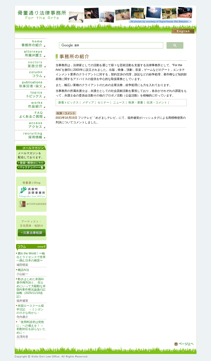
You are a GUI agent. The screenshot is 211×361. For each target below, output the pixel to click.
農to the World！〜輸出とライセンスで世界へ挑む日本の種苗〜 (31, 257)
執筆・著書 (135, 102)
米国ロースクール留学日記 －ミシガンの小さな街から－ (30, 309)
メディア (88, 102)
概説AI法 (23, 270)
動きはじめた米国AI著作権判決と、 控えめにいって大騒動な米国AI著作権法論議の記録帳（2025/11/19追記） (31, 287)
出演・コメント (157, 102)
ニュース (119, 102)
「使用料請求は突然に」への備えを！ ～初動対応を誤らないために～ (31, 327)
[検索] (110, 45)
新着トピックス (68, 102)
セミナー (103, 102)
